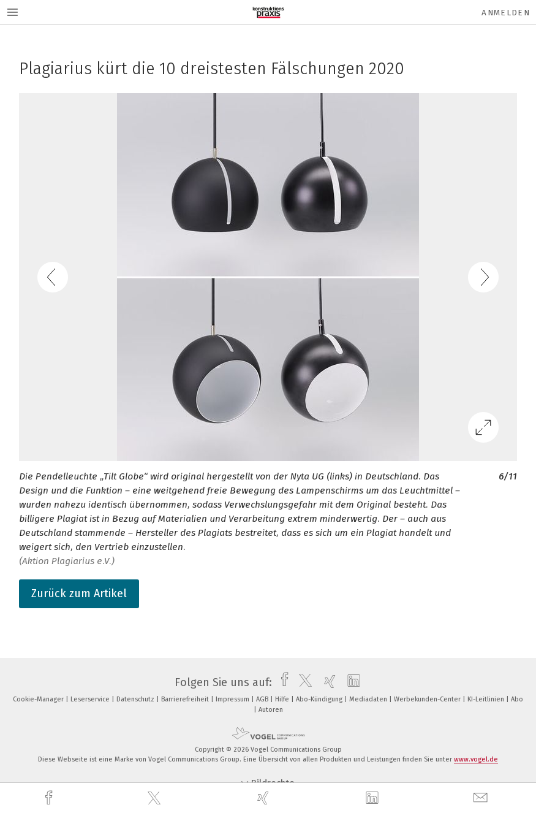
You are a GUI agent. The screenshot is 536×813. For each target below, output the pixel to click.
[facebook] (50, 797)
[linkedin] (373, 798)
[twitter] (155, 798)
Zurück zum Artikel (79, 593)
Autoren (271, 710)
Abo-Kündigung (320, 699)
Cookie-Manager (39, 699)
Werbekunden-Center (428, 699)
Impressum (233, 699)
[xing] (264, 798)
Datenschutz (136, 699)
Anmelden (505, 12)
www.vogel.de (476, 759)
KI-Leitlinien (486, 699)
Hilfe (283, 699)
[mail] (482, 797)
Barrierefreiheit (186, 699)
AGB (263, 699)
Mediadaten (369, 699)
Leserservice (90, 699)
